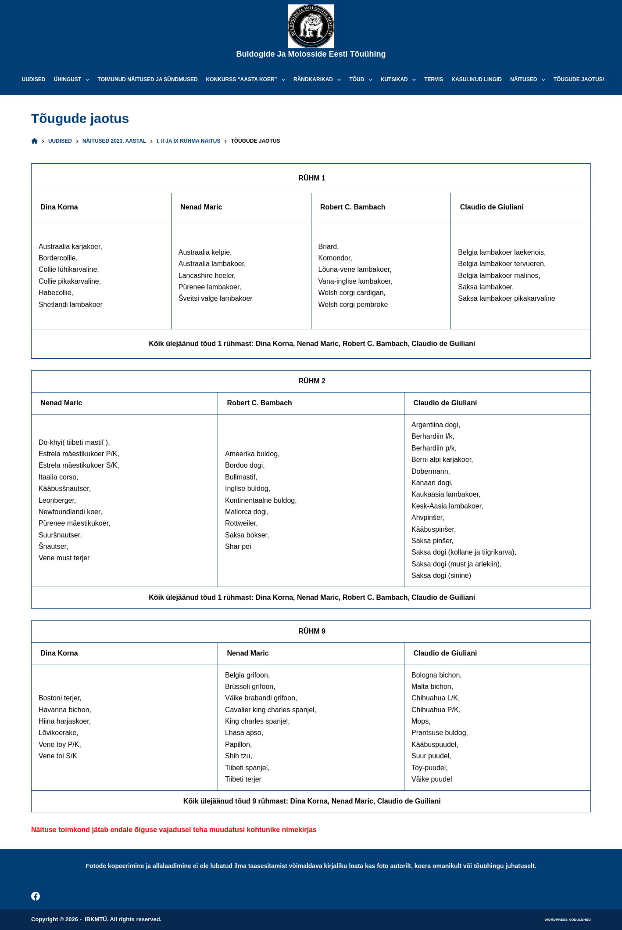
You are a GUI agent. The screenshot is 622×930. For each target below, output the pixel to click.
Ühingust (73, 80)
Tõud (362, 80)
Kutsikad (400, 80)
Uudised (34, 79)
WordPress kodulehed (568, 920)
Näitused (529, 80)
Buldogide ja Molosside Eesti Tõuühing (311, 54)
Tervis (433, 79)
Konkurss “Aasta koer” (247, 80)
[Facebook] (35, 896)
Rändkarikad (318, 80)
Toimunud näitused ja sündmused (148, 79)
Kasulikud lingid (476, 79)
